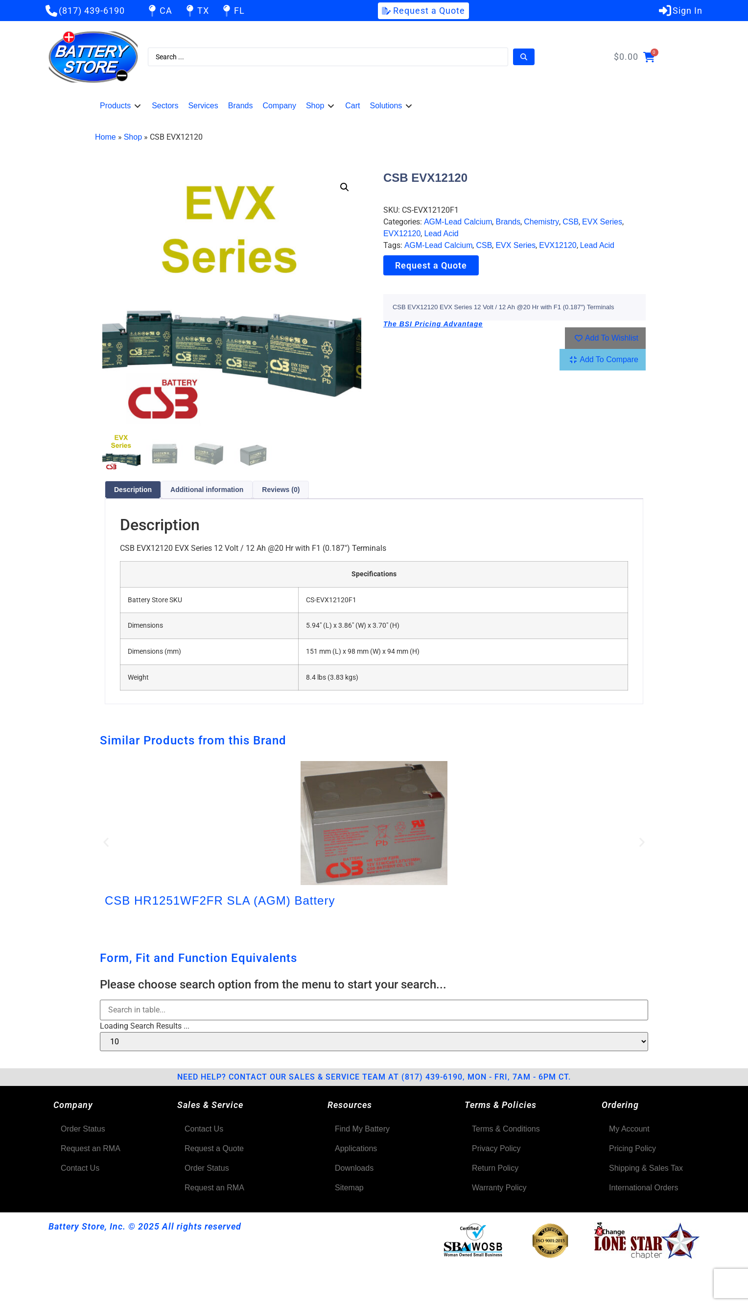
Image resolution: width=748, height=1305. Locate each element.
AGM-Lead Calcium (458, 222)
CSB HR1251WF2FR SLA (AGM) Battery (220, 900)
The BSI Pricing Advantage (433, 324)
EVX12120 (402, 233)
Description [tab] (133, 489)
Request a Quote (431, 265)
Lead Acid (441, 233)
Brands (507, 222)
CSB (570, 222)
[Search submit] (524, 57)
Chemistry (541, 222)
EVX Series (602, 222)
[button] (121, 106)
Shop (133, 137)
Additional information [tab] (206, 489)
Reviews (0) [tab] (281, 489)
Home (105, 137)
